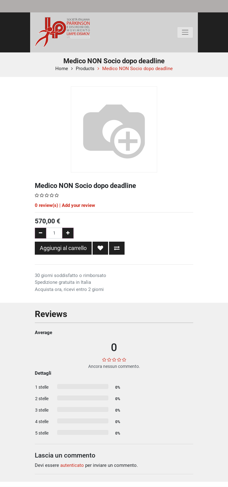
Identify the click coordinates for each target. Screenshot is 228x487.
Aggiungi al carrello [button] (63, 248)
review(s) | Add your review (65, 205)
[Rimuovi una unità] (40, 233)
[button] (100, 248)
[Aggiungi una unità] (68, 233)
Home (61, 68)
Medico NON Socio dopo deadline (137, 68)
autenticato (72, 465)
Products (85, 68)
